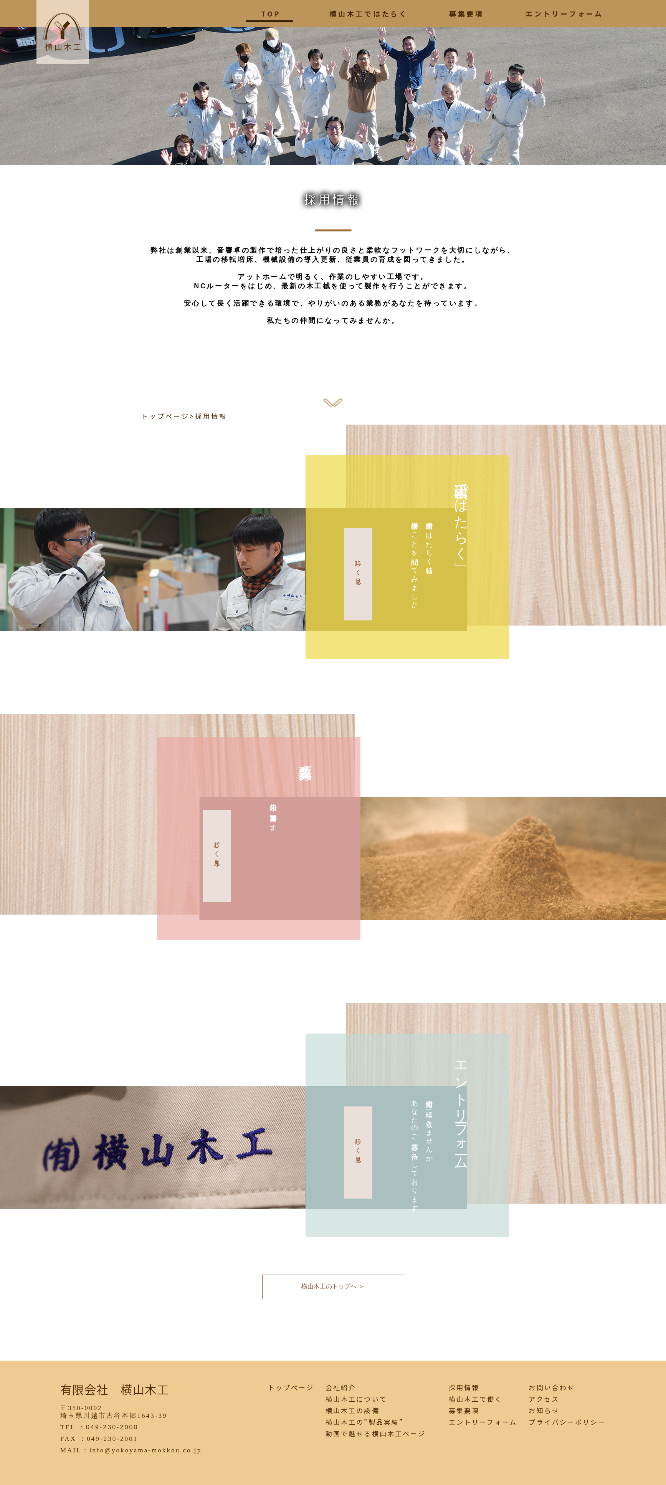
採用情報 (464, 1387)
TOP (271, 13)
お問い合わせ (552, 1387)
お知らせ (544, 1410)
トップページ (165, 416)
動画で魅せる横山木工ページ (376, 1433)
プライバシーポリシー (567, 1422)
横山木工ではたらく (368, 13)
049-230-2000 (112, 1427)
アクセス (544, 1399)
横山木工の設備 (352, 1410)
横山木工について (356, 1399)
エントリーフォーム (564, 13)
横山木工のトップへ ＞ (332, 1286)
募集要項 (466, 13)
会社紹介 (341, 1387)
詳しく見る (358, 569)
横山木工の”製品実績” (364, 1422)
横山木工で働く (475, 1399)
